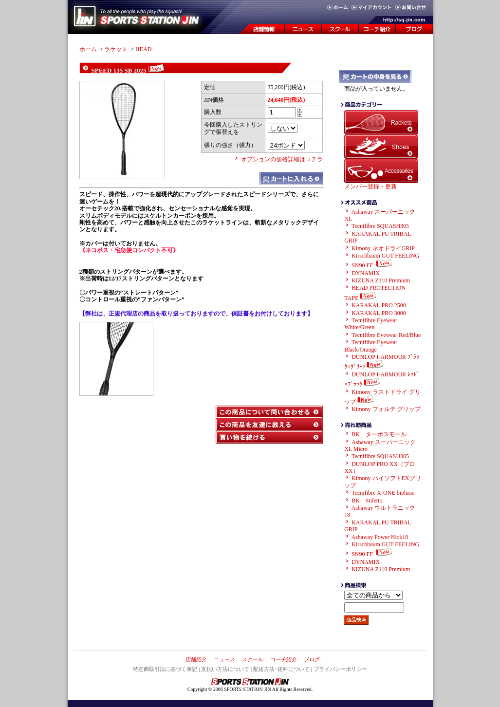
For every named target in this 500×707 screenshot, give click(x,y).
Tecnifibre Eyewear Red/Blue (386, 335)
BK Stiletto (367, 500)
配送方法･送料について (281, 669)
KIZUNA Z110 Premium (381, 280)
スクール (252, 659)
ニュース (224, 659)
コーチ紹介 (283, 659)
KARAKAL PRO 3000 (379, 313)
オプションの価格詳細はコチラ (282, 159)
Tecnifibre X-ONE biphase (383, 492)
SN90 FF (373, 265)
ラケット (116, 49)
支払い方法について (225, 669)
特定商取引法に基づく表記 (165, 669)
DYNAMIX (366, 273)
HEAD (143, 49)
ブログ (312, 659)
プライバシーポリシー (340, 669)
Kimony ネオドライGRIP (383, 248)
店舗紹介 (196, 659)
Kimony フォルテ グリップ (386, 409)
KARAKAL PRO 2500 (379, 305)
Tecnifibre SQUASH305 (380, 226)
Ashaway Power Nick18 (380, 537)
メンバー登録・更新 (370, 186)
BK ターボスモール (379, 434)
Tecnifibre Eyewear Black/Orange (370, 346)
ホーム (88, 49)
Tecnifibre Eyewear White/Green (370, 324)
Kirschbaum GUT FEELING (385, 255)
